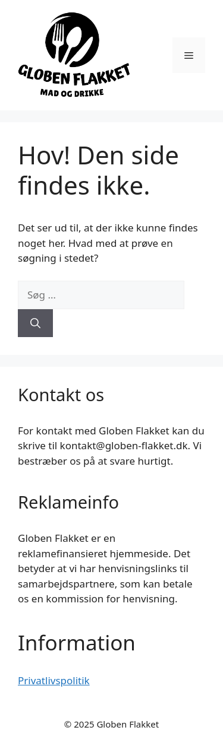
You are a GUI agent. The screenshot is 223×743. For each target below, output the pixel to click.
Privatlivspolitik (54, 680)
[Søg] (35, 323)
